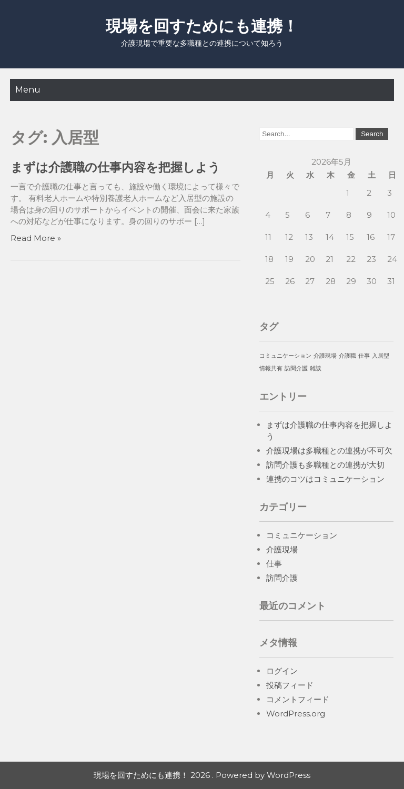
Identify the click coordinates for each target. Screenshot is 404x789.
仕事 (274, 564)
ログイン (282, 671)
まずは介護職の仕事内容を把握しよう (115, 167)
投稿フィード (290, 685)
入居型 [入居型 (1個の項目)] (380, 355)
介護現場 (282, 549)
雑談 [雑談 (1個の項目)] (315, 368)
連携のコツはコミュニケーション (325, 479)
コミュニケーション (301, 535)
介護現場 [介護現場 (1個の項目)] (325, 355)
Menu (28, 90)
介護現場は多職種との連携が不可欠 (329, 451)
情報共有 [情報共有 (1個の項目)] (270, 368)
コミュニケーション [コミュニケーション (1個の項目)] (285, 355)
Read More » (36, 238)
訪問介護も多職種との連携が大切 (325, 465)
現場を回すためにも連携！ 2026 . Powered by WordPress (202, 775)
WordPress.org (295, 714)
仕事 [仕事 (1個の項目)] (364, 355)
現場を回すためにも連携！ (202, 26)
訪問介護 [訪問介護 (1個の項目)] (296, 368)
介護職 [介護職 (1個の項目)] (347, 355)
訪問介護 (282, 578)
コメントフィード (297, 699)
